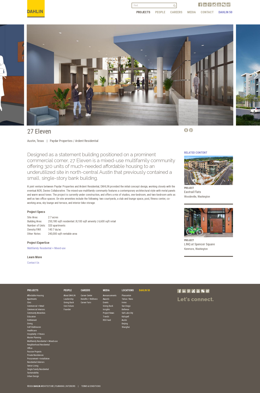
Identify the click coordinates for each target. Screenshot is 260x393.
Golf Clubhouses (34, 327)
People (160, 12)
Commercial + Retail (35, 306)
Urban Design (33, 376)
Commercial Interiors (36, 309)
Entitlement (32, 320)
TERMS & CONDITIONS (90, 386)
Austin (124, 320)
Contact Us (33, 262)
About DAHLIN (70, 295)
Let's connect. (195, 299)
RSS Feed (107, 320)
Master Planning (34, 337)
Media (191, 12)
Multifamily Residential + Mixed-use (46, 248)
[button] (4, 75)
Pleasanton (126, 295)
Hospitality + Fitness (36, 334)
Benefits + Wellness (89, 299)
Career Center (86, 295)
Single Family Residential (38, 369)
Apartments (32, 299)
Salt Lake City (127, 313)
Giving (30, 323)
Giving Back (69, 302)
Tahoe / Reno (127, 299)
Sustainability (33, 373)
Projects (143, 12)
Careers (176, 12)
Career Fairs (86, 302)
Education (31, 316)
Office (29, 348)
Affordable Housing (35, 295)
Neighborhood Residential (38, 344)
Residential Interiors (35, 362)
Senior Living (32, 366)
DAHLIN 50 (225, 12)
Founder (67, 309)
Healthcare (32, 330)
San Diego (126, 306)
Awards (106, 299)
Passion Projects (34, 351)
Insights (106, 309)
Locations (128, 290)
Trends (106, 316)
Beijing (125, 323)
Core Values (69, 306)
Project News (108, 313)
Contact (207, 12)
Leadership (68, 299)
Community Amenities (36, 313)
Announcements (109, 295)
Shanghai (126, 327)
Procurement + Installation (38, 358)
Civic (29, 302)
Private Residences (35, 355)
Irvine (124, 302)
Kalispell (125, 316)
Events (105, 302)
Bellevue (125, 309)
